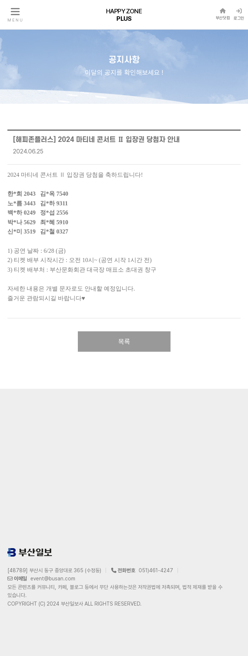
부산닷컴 (223, 14)
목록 (124, 341)
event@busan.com (52, 579)
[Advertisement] (124, 466)
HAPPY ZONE (124, 14)
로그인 (239, 14)
